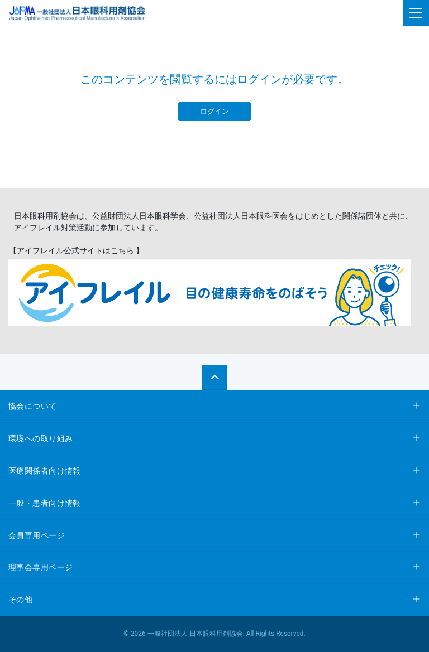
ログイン (214, 111)
